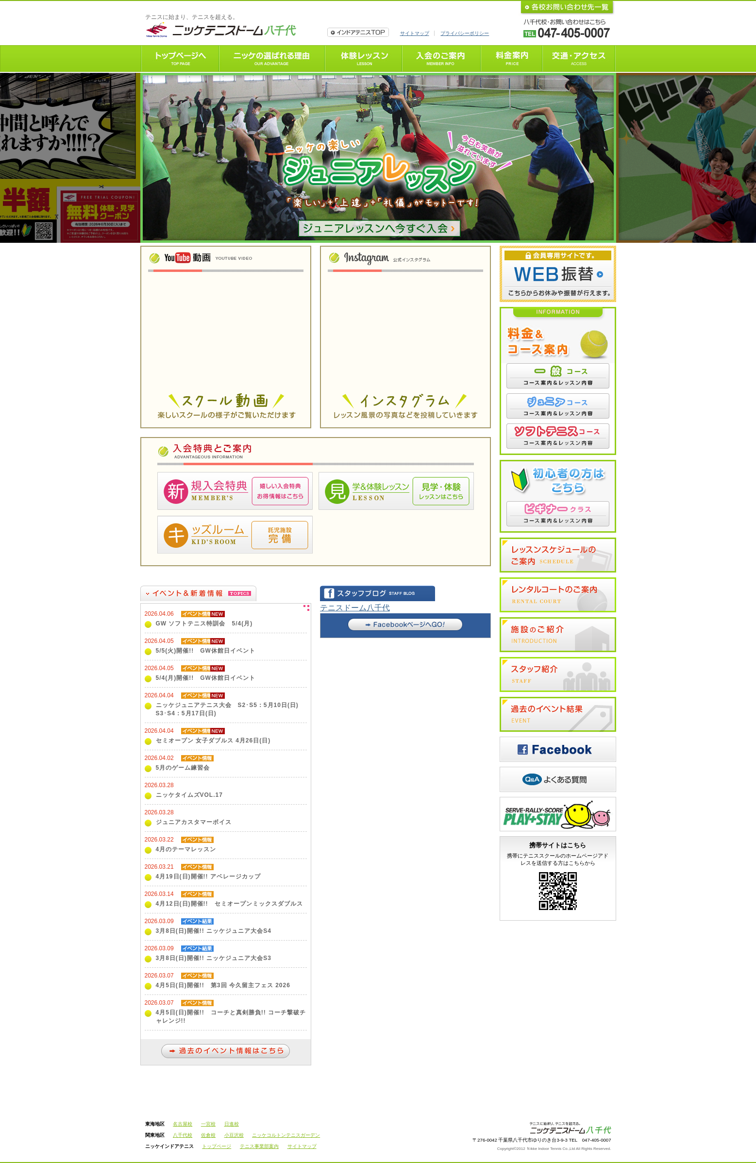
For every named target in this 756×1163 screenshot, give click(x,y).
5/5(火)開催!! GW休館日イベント (205, 650)
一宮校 (208, 1124)
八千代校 (182, 1135)
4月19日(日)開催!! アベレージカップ (208, 876)
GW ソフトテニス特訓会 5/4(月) (204, 623)
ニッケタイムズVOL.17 (189, 795)
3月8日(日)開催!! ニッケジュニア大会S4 (213, 930)
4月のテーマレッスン (186, 849)
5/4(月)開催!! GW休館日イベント (205, 677)
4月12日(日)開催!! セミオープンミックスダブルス (229, 903)
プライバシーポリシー (464, 33)
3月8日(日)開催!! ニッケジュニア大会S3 (213, 958)
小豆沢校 (234, 1135)
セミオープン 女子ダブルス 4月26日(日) (213, 740)
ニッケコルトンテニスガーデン (286, 1135)
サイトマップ (414, 33)
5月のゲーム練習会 (183, 767)
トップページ (216, 1146)
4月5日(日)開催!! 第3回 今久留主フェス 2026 (223, 985)
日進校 (231, 1124)
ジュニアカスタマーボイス (194, 822)
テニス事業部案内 (259, 1146)
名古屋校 (182, 1124)
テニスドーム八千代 (355, 608)
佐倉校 (208, 1135)
